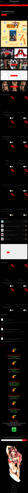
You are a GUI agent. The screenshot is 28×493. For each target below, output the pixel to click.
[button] (1, 34)
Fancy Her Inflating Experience (7, 112)
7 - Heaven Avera (7, 304)
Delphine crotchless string (20, 136)
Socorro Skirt (21, 280)
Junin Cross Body (7, 280)
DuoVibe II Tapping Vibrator (20, 209)
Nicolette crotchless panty (20, 112)
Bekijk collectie (10, 262)
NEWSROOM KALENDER (14, 75)
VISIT (8, 252)
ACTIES (21, 53)
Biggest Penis (7, 160)
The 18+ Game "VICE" (21, 160)
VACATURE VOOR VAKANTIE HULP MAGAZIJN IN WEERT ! (14, 5)
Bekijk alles (9, 218)
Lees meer (2, 325)
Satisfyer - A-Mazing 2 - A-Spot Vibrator (7, 209)
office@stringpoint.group (14, 492)
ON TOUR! (7, 53)
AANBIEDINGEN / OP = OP (14, 86)
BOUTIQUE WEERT (14, 64)
